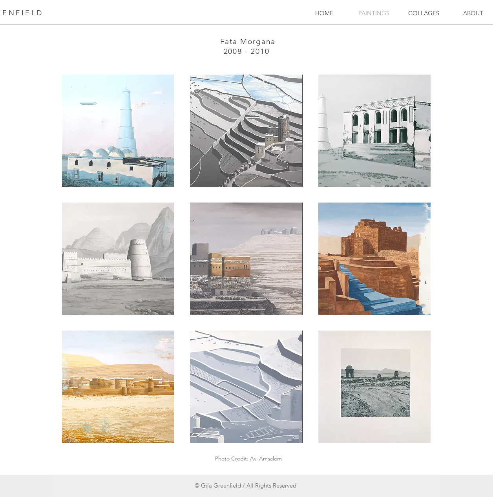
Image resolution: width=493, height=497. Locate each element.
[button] (118, 131)
